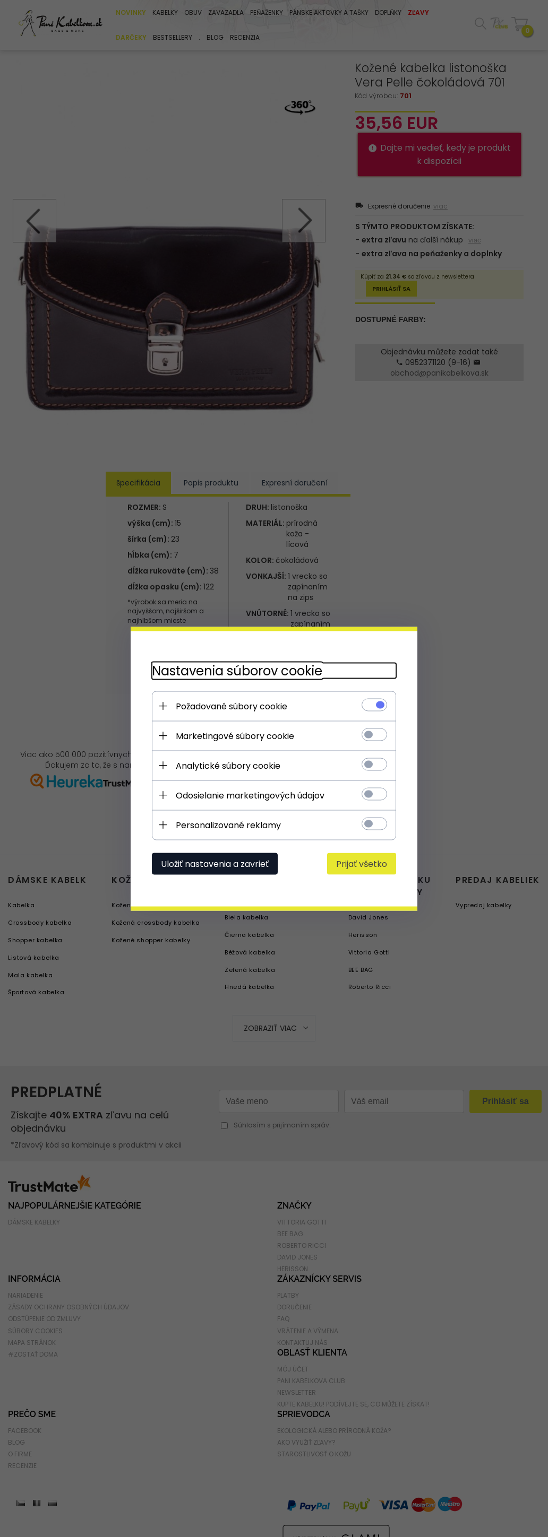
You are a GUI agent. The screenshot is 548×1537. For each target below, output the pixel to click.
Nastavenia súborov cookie (237, 670)
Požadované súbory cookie (231, 706)
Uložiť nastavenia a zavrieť (215, 863)
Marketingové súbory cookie (235, 736)
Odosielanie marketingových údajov (250, 795)
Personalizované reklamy (228, 825)
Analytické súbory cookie (228, 765)
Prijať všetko (361, 863)
